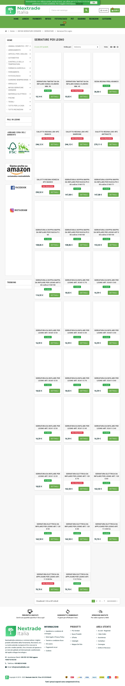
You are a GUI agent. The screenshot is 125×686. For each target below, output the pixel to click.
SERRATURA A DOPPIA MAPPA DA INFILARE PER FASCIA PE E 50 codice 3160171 (106, 182)
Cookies (48, 651)
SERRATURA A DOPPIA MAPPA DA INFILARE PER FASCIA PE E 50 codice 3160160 (77, 232)
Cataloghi (75, 641)
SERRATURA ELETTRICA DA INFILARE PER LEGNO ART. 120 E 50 (47, 526)
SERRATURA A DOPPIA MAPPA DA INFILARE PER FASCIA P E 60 (48, 232)
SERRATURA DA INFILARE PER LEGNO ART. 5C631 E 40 (106, 331)
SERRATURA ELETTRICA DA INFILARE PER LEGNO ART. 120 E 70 (77, 476)
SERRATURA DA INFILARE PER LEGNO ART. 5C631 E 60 (106, 281)
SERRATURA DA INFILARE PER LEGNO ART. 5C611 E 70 (77, 379)
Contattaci (101, 641)
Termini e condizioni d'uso (54, 640)
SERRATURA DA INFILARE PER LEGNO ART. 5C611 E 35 (48, 475)
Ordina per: (68, 47)
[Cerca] (69, 10)
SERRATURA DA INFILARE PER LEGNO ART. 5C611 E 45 (77, 427)
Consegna (101, 644)
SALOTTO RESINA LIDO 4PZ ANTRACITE (106, 133)
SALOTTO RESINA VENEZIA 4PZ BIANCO (48, 181)
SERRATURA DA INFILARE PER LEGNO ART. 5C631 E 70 (77, 281)
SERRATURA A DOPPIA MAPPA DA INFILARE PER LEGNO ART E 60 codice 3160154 (106, 232)
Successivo (112, 601)
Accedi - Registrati (104, 631)
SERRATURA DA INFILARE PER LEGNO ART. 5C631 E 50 (48, 331)
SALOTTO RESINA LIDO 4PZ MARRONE (77, 133)
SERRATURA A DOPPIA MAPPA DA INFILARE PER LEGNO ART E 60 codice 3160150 (48, 282)
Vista (106, 47)
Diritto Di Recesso (104, 648)
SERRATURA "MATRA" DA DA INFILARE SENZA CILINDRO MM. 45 (77, 84)
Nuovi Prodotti (76, 634)
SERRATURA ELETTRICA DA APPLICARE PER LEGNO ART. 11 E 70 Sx (77, 576)
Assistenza (102, 637)
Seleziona (77, 47)
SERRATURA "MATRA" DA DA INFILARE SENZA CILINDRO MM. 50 (48, 84)
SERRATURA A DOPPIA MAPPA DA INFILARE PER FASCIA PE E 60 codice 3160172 (77, 182)
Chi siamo (49, 644)
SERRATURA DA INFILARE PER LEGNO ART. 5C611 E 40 (106, 427)
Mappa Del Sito (77, 644)
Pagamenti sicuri (51, 647)
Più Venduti (76, 631)
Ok (94, 3)
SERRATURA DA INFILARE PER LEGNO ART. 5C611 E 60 (106, 379)
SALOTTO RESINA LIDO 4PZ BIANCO (47, 133)
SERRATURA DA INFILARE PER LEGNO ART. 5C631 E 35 (48, 379)
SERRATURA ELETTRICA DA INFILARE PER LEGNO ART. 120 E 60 (106, 476)
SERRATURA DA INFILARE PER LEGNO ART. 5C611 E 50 (48, 427)
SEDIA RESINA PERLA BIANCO (106, 81)
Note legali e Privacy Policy (55, 637)
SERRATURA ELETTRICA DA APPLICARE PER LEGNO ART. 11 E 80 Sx (106, 526)
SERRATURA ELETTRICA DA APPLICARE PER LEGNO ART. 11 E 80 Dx (48, 576)
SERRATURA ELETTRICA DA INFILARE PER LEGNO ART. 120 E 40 (77, 526)
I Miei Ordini (102, 634)
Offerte (74, 637)
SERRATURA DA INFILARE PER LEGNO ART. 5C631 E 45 (77, 331)
